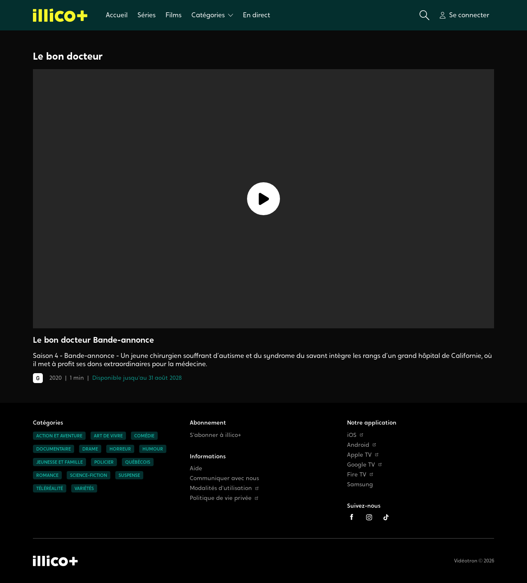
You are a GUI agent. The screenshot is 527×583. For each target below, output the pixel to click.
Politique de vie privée (224, 498)
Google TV (364, 464)
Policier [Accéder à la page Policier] (104, 462)
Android (361, 444)
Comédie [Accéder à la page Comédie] (144, 436)
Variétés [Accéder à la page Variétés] (84, 488)
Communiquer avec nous (224, 478)
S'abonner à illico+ (215, 435)
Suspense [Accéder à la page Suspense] (129, 475)
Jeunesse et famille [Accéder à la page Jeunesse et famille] (59, 462)
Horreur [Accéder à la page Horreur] (120, 449)
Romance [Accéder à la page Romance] (47, 475)
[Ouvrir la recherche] (424, 15)
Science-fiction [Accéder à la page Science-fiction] (88, 475)
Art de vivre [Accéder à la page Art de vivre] (108, 436)
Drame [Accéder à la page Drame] (90, 449)
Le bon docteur (68, 56)
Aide (196, 468)
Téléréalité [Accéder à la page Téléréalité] (49, 488)
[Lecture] (263, 198)
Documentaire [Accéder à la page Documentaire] (53, 449)
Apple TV (362, 454)
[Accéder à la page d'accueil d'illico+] (55, 561)
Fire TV (360, 474)
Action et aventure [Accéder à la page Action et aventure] (59, 436)
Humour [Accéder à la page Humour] (152, 449)
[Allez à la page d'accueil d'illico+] (60, 15)
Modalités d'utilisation (224, 488)
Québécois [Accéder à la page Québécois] (137, 462)
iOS (355, 435)
